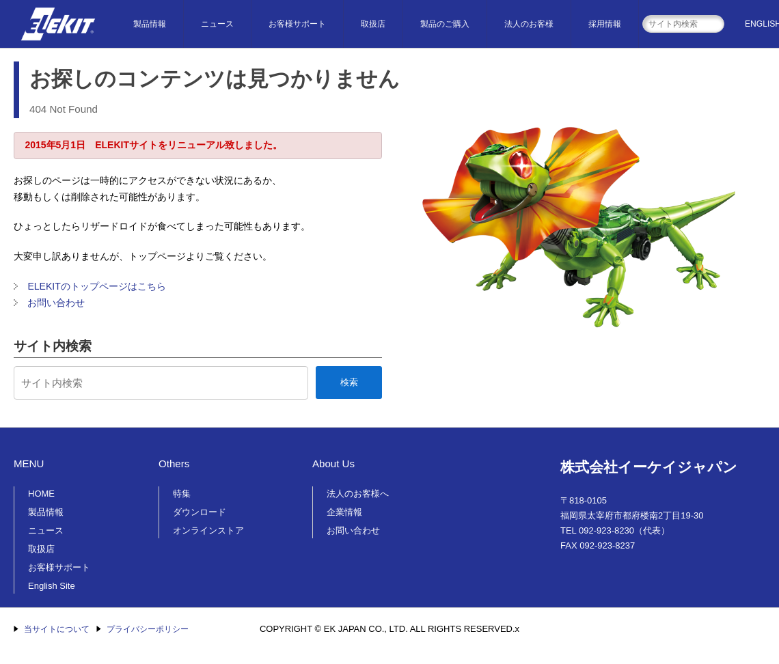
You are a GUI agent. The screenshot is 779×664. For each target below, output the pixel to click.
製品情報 (149, 24)
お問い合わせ (56, 302)
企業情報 (344, 512)
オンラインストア (208, 530)
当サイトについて (57, 629)
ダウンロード (199, 512)
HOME (41, 493)
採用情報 (604, 24)
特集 (182, 493)
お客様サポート (297, 24)
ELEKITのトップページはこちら (96, 286)
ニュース (217, 24)
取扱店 (373, 24)
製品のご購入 (444, 24)
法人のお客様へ (358, 493)
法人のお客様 (529, 24)
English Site (51, 586)
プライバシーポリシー (148, 629)
